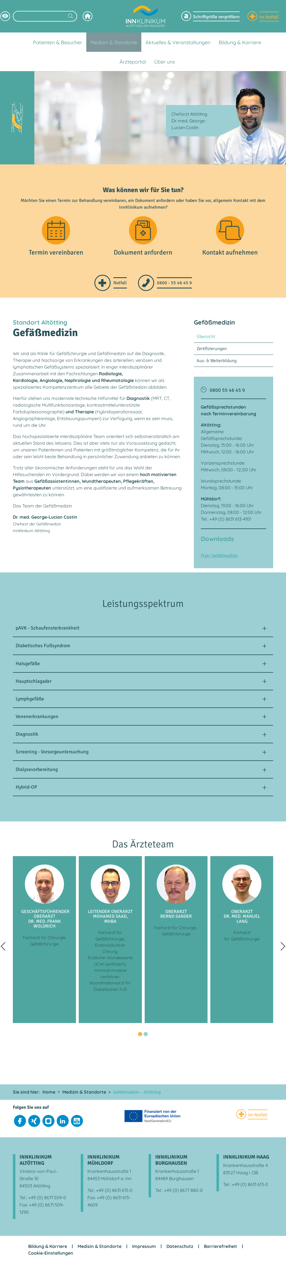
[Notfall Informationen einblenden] (263, 16)
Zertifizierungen (212, 350)
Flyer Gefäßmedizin (219, 557)
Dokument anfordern (142, 254)
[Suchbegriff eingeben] (45, 16)
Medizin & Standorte (99, 1247)
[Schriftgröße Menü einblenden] (210, 16)
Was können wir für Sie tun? (143, 190)
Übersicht (206, 338)
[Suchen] (70, 16)
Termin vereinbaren (56, 254)
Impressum (144, 1247)
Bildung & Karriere (47, 1247)
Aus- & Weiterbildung (217, 362)
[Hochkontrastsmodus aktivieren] (5, 16)
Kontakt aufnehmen (230, 254)
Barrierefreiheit (220, 1247)
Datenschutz (179, 1247)
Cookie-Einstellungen (50, 1254)
